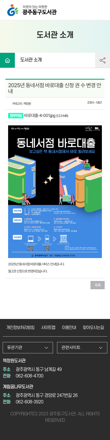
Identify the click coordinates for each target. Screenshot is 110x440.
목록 (98, 285)
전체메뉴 (100, 10)
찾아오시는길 (93, 327)
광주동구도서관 (13, 6)
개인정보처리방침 (20, 327)
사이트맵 (48, 327)
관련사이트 (70, 347)
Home (7, 60)
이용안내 (69, 327)
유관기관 (14, 347)
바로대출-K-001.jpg (39, 115)
